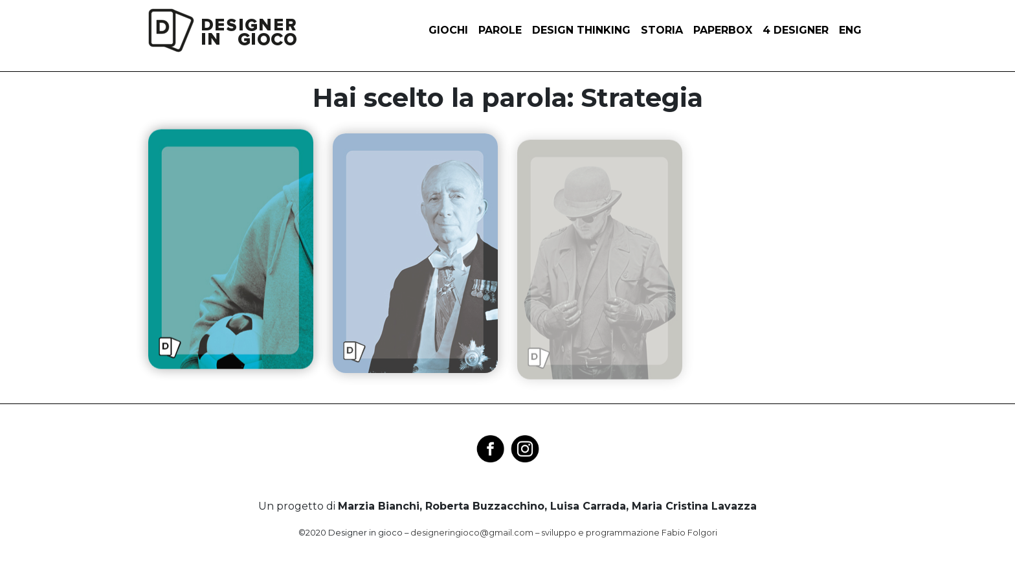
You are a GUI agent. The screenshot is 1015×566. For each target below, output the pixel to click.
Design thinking (581, 30)
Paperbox (722, 30)
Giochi (448, 30)
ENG (850, 30)
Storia (662, 30)
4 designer (796, 30)
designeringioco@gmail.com (471, 533)
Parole (500, 30)
